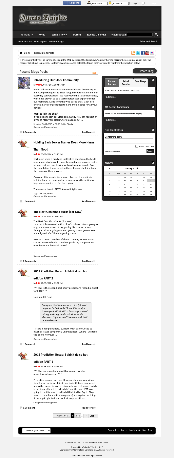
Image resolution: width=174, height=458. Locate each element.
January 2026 (131, 168)
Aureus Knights (129, 430)
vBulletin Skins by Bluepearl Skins (87, 455)
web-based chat (73, 101)
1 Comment (29, 201)
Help (153, 3)
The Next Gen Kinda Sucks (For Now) (58, 212)
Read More (87, 132)
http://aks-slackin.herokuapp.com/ (61, 119)
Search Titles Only (144, 146)
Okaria (70, 124)
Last (93, 415)
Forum (77, 34)
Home (41, 34)
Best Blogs (140, 81)
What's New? (59, 34)
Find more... (110, 96)
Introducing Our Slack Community (56, 80)
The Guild (24, 34)
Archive (142, 430)
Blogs (27, 52)
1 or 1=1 (42, 193)
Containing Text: (129, 139)
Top (150, 430)
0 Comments (29, 132)
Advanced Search (148, 41)
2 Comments (29, 261)
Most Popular (40, 41)
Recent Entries (25, 41)
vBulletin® (86, 447)
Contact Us (113, 430)
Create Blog (145, 71)
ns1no (50, 193)
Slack (62, 92)
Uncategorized (50, 127)
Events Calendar (96, 34)
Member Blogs (56, 41)
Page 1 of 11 (63, 415)
